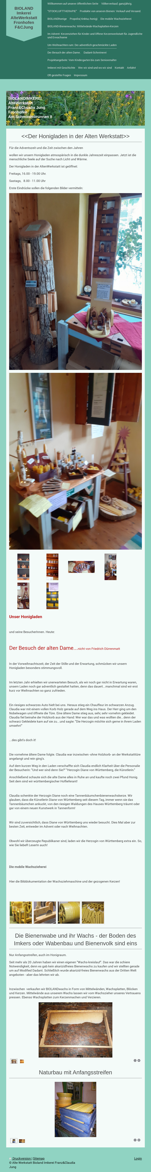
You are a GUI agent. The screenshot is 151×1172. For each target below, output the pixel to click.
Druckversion (20, 1158)
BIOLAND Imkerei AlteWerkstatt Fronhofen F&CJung (24, 17)
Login (138, 1158)
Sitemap (39, 1158)
